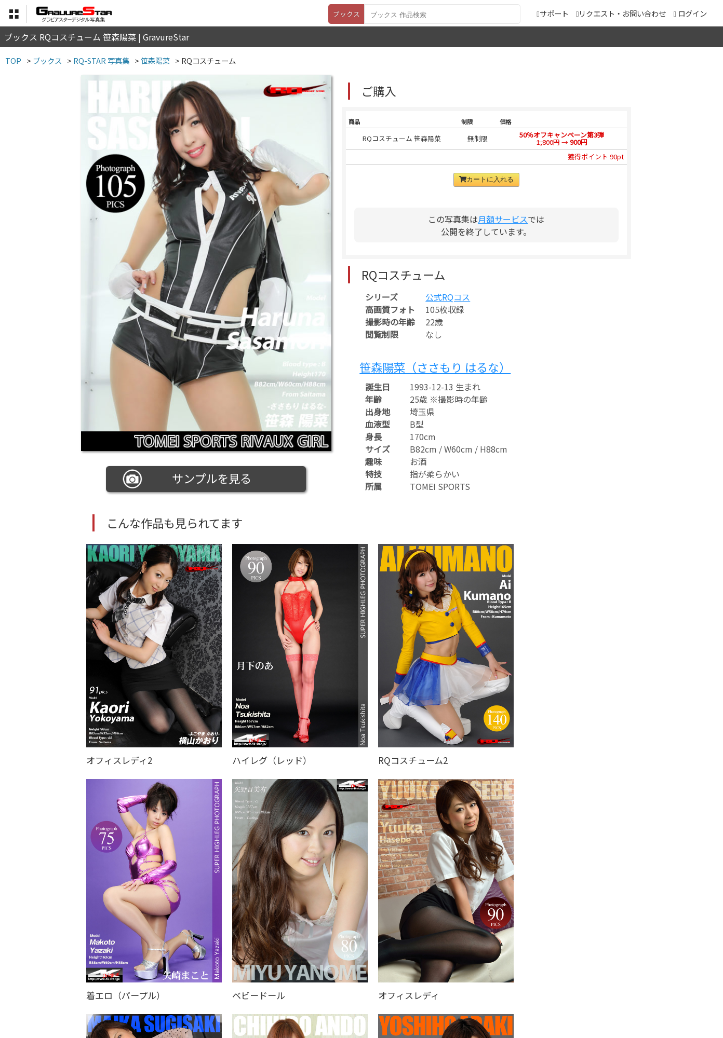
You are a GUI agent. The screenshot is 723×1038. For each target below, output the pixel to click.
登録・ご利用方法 (354, 986)
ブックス (346, 14)
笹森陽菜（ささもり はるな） (435, 367)
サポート (552, 13)
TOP (208, 986)
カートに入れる (486, 179)
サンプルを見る (187, 479)
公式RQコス (447, 297)
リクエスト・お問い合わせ (621, 13)
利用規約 (242, 986)
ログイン (692, 13)
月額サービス (503, 219)
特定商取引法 (291, 986)
